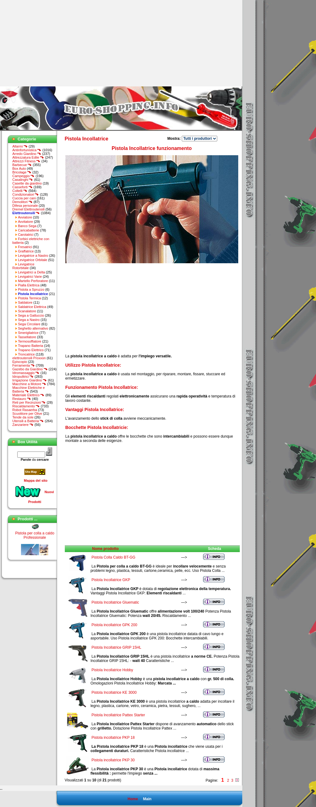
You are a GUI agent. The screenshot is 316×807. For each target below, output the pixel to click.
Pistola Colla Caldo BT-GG (113, 557)
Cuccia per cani (24, 198)
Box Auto (19, 168)
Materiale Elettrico (28, 395)
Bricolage (21, 172)
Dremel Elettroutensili (28, 209)
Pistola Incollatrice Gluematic (115, 602)
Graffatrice (26, 251)
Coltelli (19, 191)
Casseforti (22, 187)
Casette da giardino (27, 183)
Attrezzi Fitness (26, 161)
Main (147, 799)
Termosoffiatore (29, 341)
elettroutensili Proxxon (29, 358)
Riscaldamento (26, 406)
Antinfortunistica (26, 150)
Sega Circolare (29, 324)
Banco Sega (27, 226)
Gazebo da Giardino (30, 369)
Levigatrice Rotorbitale (23, 266)
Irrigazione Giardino (29, 380)
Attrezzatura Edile (28, 157)
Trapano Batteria (30, 345)
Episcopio (19, 362)
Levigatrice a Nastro (33, 255)
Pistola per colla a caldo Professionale (34, 537)
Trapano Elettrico (31, 350)
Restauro (21, 399)
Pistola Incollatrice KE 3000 (114, 692)
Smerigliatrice (28, 333)
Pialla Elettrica (29, 285)
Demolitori (22, 202)
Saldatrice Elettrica (32, 307)
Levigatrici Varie (30, 276)
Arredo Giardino (26, 154)
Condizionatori (25, 194)
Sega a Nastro (29, 320)
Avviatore (25, 217)
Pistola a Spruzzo (31, 289)
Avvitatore (25, 221)
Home (132, 799)
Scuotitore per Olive (27, 413)
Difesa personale (25, 205)
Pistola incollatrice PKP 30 (113, 760)
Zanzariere (23, 424)
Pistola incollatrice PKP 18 (113, 737)
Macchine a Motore (29, 384)
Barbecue (22, 165)
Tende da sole (23, 417)
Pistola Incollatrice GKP (111, 580)
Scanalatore (27, 311)
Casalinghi (22, 179)
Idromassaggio (26, 373)
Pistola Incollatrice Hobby (112, 670)
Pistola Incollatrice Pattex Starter (118, 715)
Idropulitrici (23, 376)
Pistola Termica (29, 298)
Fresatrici (25, 247)
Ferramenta (23, 365)
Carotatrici (25, 234)
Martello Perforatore (33, 281)
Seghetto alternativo (33, 328)
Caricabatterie (28, 230)
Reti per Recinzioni (29, 402)
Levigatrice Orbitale (32, 260)
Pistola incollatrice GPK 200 (114, 625)
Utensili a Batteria (28, 421)
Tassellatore (27, 337)
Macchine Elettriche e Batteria (28, 389)
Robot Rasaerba (24, 410)
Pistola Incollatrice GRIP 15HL (116, 647)
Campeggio (23, 176)
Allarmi (20, 146)
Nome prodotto (105, 549)
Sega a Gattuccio (31, 315)
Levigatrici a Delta (31, 272)
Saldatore (25, 302)
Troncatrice (26, 354)
